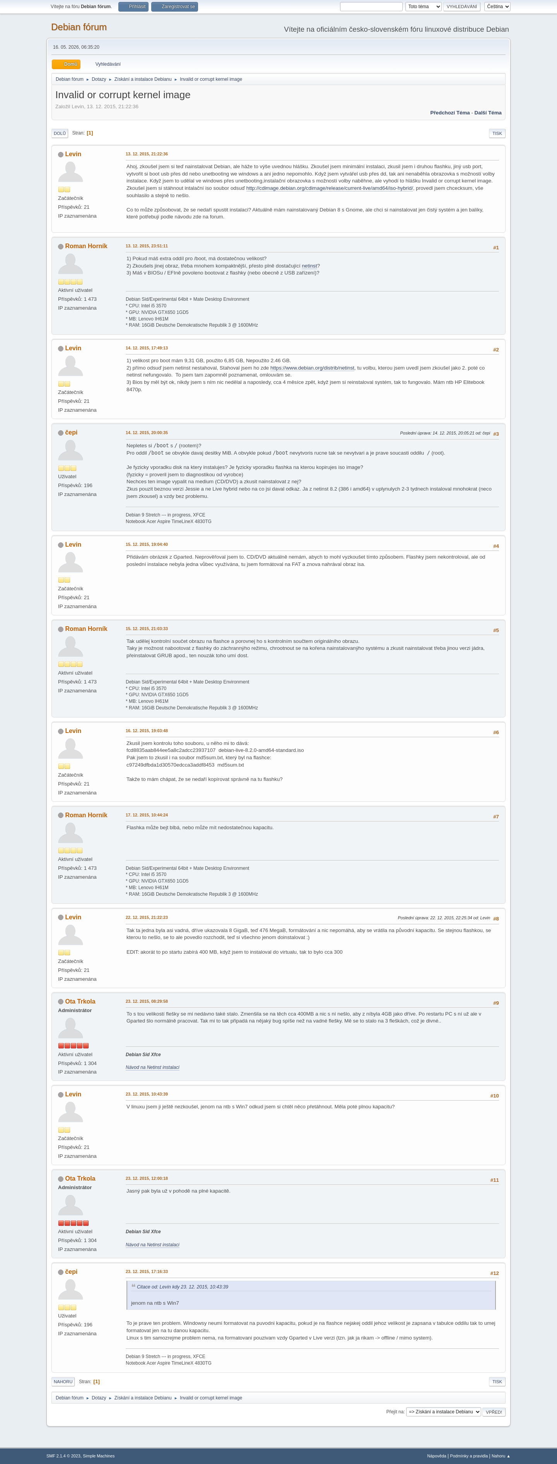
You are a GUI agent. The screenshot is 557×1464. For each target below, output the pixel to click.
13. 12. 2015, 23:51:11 (147, 246)
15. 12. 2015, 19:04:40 (147, 544)
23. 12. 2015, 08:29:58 (147, 1001)
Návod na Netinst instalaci (152, 1067)
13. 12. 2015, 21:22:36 (147, 154)
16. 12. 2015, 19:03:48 (147, 730)
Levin (73, 154)
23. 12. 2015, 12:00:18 (147, 1178)
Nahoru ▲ (501, 1456)
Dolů (60, 133)
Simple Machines (98, 1456)
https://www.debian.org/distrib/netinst (312, 368)
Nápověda (436, 1456)
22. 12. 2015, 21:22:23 (147, 917)
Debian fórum (79, 27)
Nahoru (63, 1381)
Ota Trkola (80, 1001)
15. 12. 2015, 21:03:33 (147, 628)
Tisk (497, 133)
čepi (71, 432)
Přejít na (395, 1412)
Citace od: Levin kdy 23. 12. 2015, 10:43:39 (182, 1287)
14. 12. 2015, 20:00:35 (147, 432)
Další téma (488, 113)
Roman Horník (86, 246)
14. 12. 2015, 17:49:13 (147, 348)
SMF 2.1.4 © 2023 (63, 1456)
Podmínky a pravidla (469, 1456)
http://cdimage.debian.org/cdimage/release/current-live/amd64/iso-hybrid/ (329, 188)
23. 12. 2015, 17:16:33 (147, 1271)
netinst (309, 266)
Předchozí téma (450, 113)
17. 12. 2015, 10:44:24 (147, 815)
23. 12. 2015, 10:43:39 (147, 1094)
